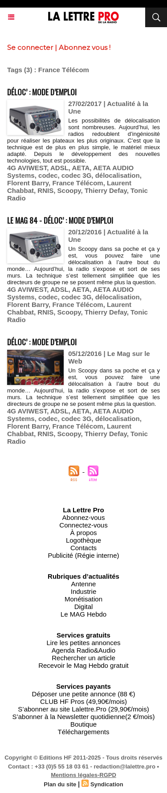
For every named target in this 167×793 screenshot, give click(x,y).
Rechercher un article (83, 658)
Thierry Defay (106, 190)
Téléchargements (84, 732)
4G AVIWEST (27, 168)
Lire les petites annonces (84, 642)
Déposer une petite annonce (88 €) (83, 694)
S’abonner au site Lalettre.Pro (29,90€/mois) (83, 709)
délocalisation (117, 175)
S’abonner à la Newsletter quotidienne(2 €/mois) (83, 716)
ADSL (59, 168)
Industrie (84, 591)
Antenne (83, 584)
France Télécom (77, 183)
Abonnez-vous (83, 517)
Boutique (83, 724)
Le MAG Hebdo (83, 614)
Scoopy (69, 190)
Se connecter (30, 47)
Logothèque (83, 540)
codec (47, 175)
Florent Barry (28, 183)
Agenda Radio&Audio (83, 650)
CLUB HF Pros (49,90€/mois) (83, 701)
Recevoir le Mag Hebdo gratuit (83, 665)
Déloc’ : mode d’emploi (42, 92)
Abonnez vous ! (84, 47)
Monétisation (83, 599)
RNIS (45, 190)
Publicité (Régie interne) (83, 555)
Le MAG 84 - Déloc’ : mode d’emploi (60, 220)
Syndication (106, 784)
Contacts (83, 548)
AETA (81, 168)
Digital (83, 606)
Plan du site (60, 784)
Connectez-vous (83, 525)
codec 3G (76, 175)
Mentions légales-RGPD (83, 775)
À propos (83, 532)
